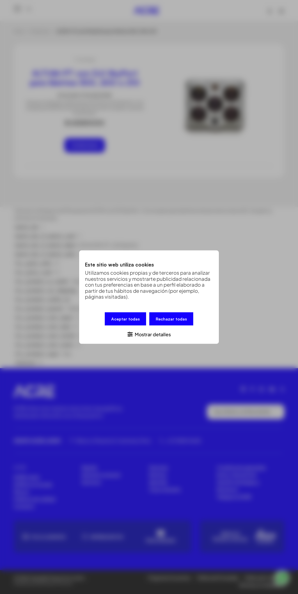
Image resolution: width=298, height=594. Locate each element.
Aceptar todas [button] (125, 318)
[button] (149, 334)
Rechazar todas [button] (171, 318)
